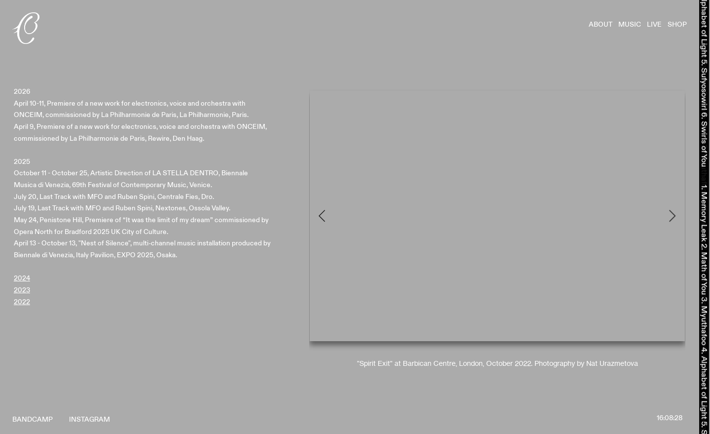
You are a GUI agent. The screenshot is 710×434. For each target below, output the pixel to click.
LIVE (657, 24)
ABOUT (603, 24)
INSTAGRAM (89, 419)
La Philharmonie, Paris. (213, 115)
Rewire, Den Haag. (176, 138)
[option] (497, 228)
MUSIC (632, 24)
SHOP (677, 24)
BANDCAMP (32, 419)
